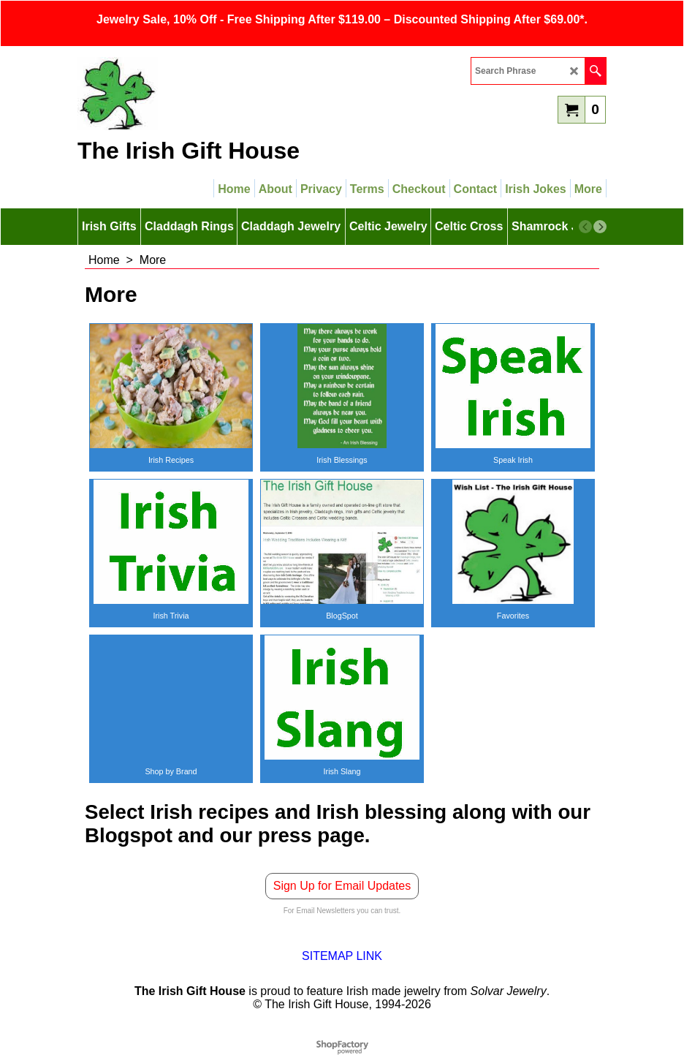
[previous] (585, 226)
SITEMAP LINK (342, 956)
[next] (600, 226)
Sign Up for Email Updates (342, 886)
